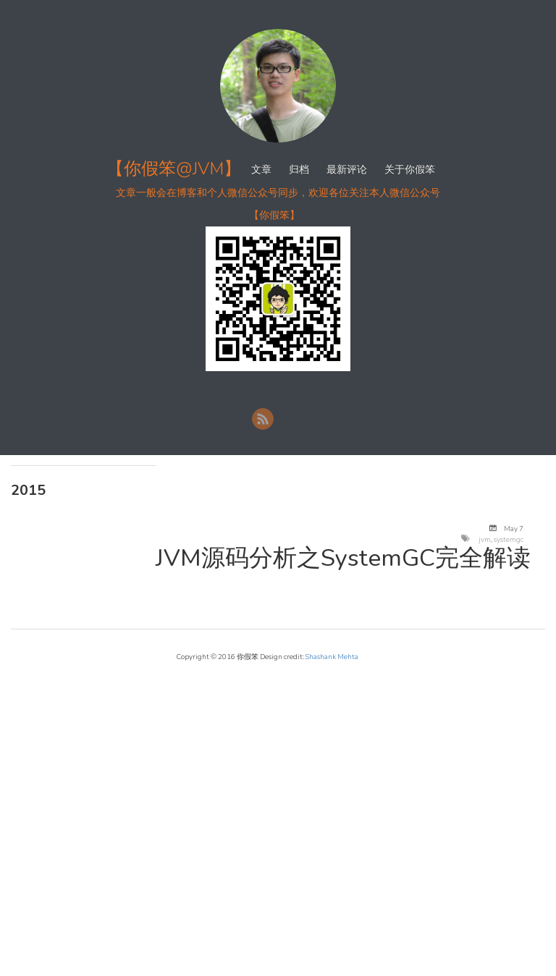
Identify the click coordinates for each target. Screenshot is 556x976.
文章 (261, 170)
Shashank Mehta (332, 656)
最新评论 (347, 170)
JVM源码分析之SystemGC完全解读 (343, 558)
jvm (485, 539)
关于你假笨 (409, 170)
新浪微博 (290, 419)
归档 (299, 170)
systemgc (508, 539)
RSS (263, 419)
